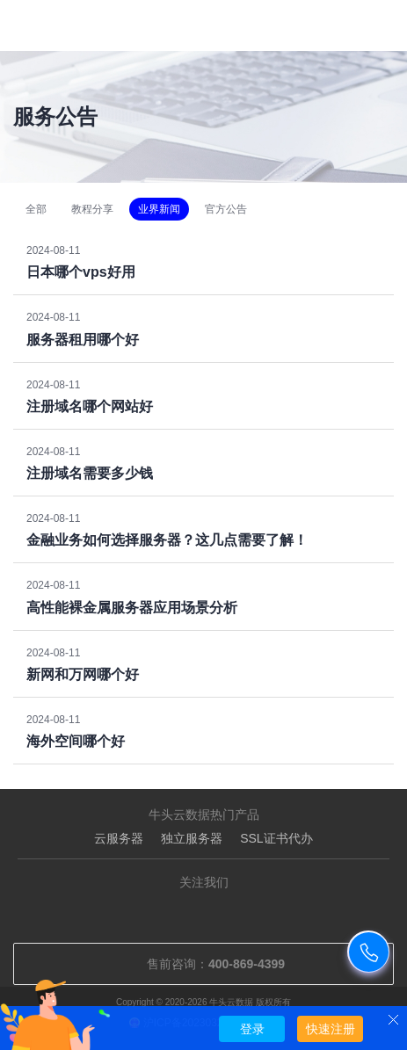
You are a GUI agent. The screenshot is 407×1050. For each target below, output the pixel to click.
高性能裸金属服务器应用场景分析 (131, 607)
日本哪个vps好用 (80, 271)
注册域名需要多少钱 (89, 473)
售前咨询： (203, 964)
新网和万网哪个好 (82, 674)
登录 (252, 1029)
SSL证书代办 (276, 838)
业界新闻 (159, 209)
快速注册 (330, 1029)
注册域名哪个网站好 (89, 406)
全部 (36, 209)
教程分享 (92, 209)
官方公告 (226, 209)
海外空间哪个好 (75, 741)
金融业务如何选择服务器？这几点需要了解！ (167, 539)
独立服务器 (191, 838)
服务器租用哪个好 (82, 339)
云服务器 (118, 838)
